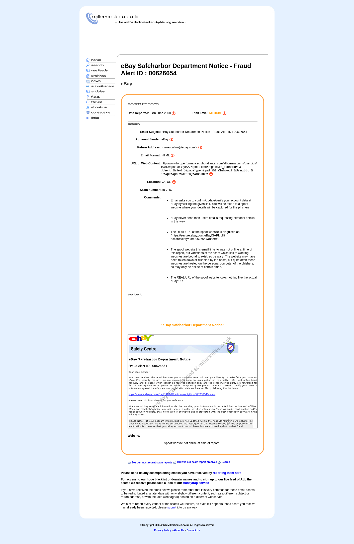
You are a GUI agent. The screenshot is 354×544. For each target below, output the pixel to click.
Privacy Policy (162, 530)
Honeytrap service (196, 483)
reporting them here (227, 473)
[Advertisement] (177, 39)
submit (171, 507)
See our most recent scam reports (152, 462)
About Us (178, 530)
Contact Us (193, 530)
